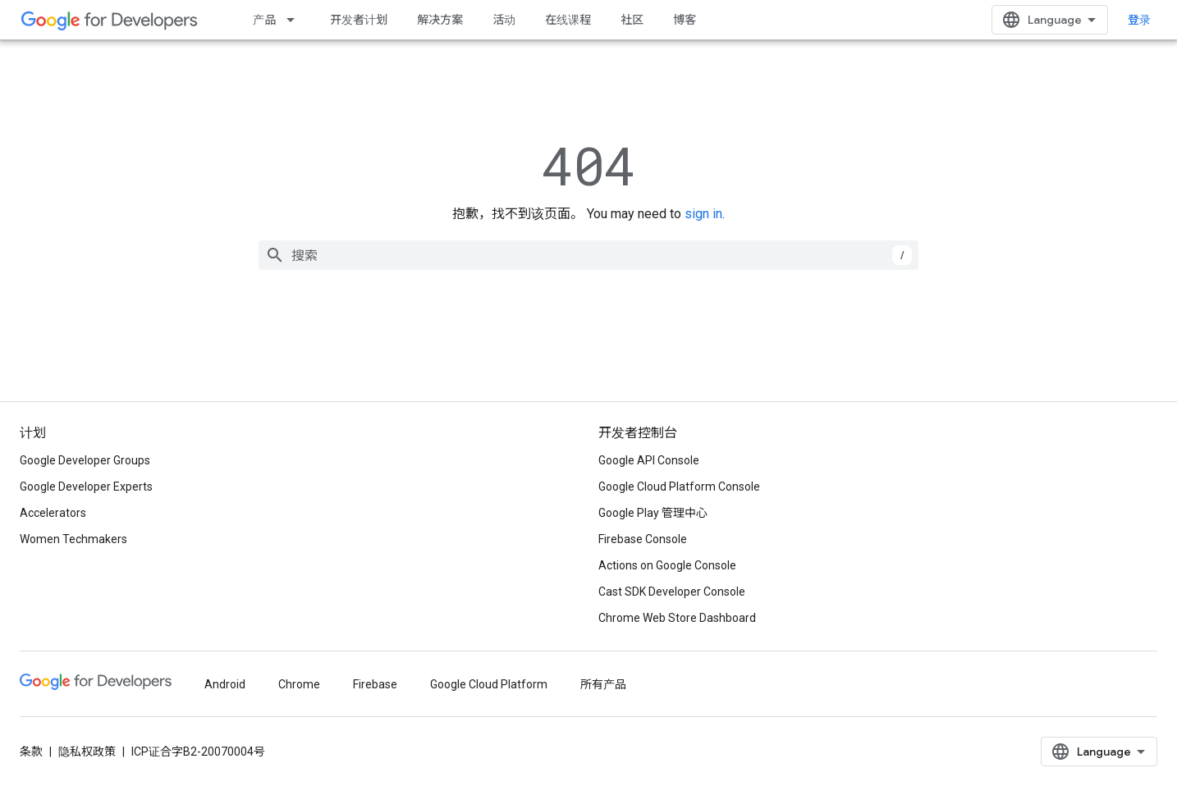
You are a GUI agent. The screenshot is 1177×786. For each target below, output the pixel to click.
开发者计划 (358, 19)
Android (224, 684)
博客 (684, 19)
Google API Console (648, 460)
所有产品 (603, 684)
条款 (31, 751)
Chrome (299, 684)
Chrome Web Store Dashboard (677, 617)
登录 (1139, 19)
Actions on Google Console (667, 565)
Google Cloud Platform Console (679, 486)
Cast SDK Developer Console (671, 591)
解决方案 (440, 19)
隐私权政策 (87, 751)
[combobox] (588, 255)
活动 (503, 19)
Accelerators (53, 512)
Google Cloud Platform (488, 684)
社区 (632, 19)
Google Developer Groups (85, 460)
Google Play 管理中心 (653, 512)
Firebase (375, 684)
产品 (264, 19)
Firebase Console (642, 539)
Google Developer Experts (86, 486)
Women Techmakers (73, 539)
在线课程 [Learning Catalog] (568, 19)
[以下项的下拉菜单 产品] (295, 19)
